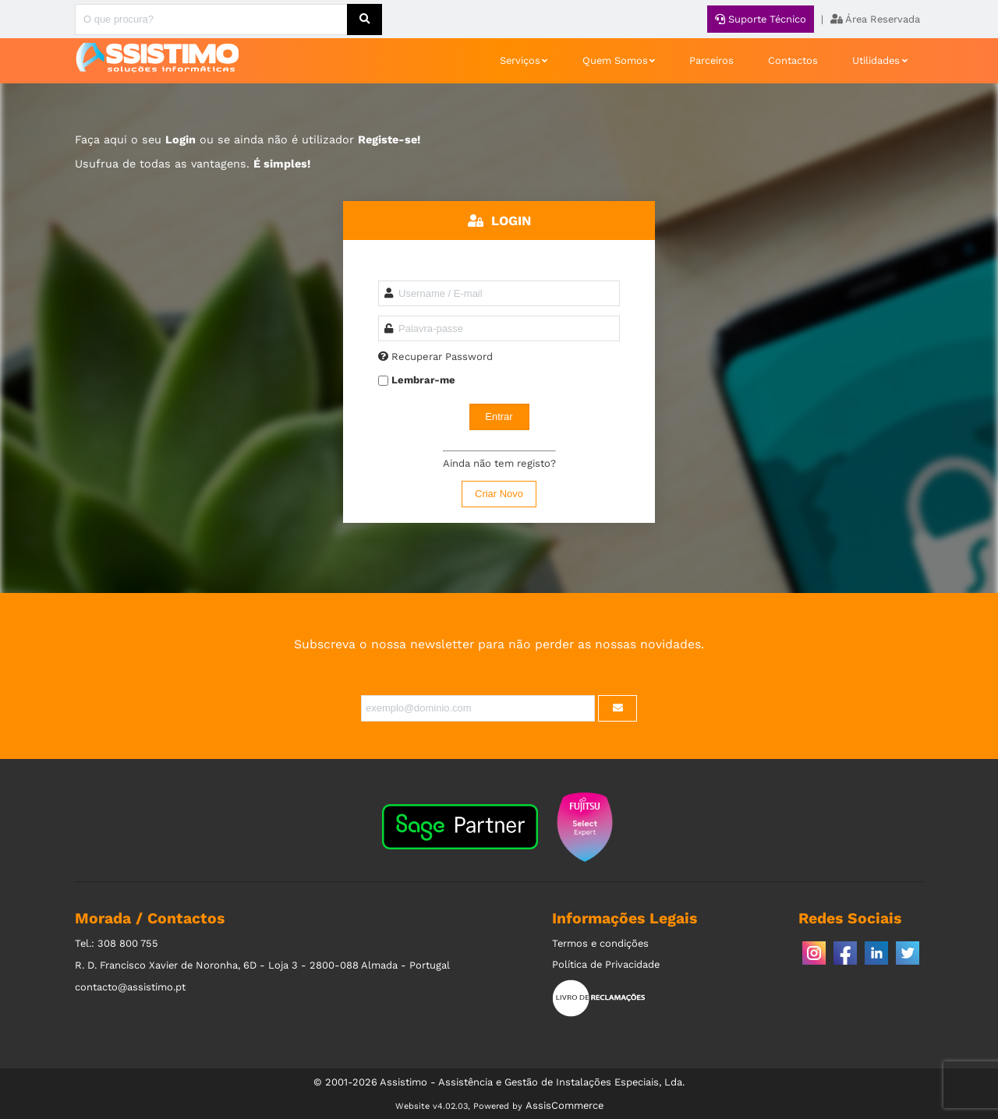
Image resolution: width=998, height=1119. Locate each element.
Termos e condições (600, 943)
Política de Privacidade (606, 964)
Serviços (520, 60)
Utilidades (876, 60)
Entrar (498, 416)
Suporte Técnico (760, 19)
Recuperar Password (442, 356)
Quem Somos (615, 60)
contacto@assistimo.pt (130, 987)
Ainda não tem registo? (499, 463)
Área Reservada (875, 19)
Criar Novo (499, 493)
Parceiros (711, 60)
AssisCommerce (564, 1105)
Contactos (793, 60)
